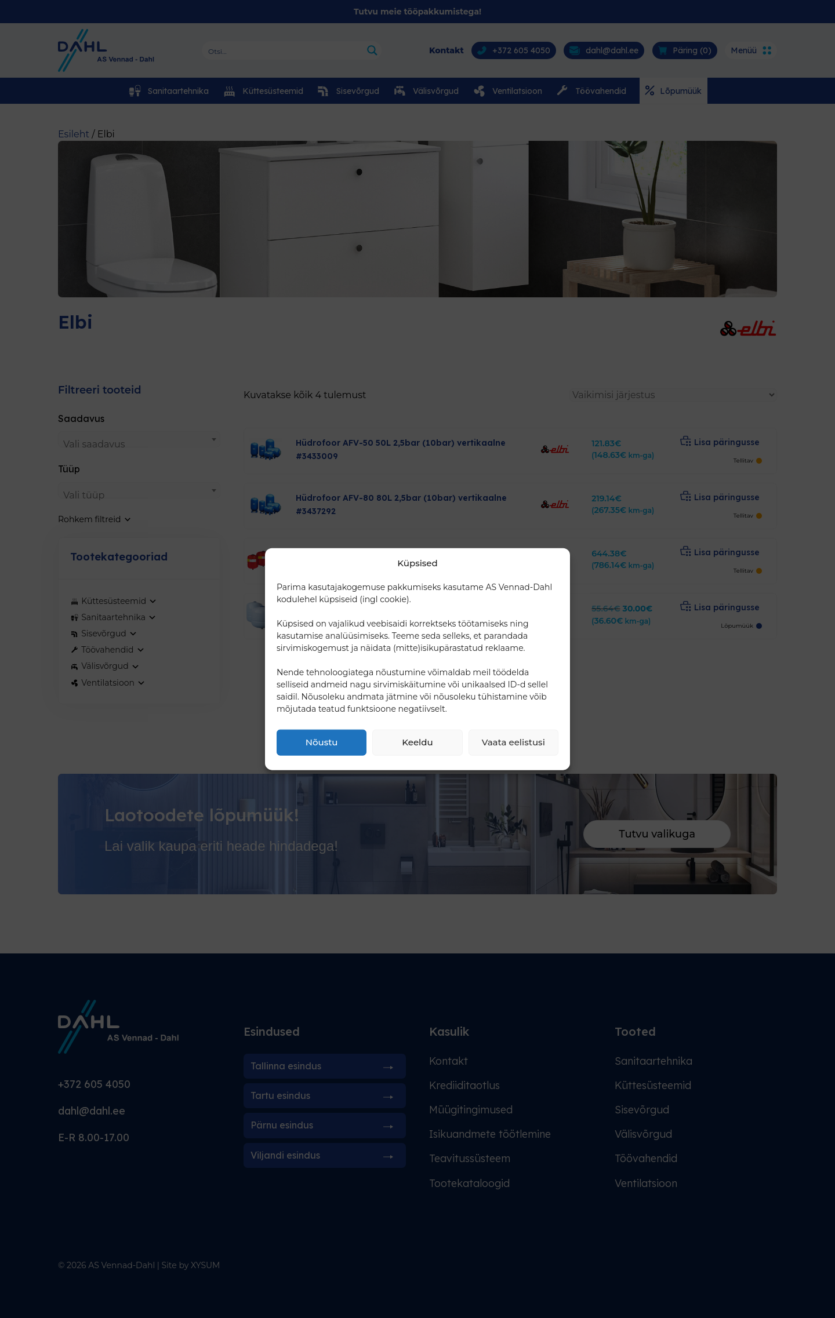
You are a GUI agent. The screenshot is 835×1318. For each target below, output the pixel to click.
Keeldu (417, 742)
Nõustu (322, 742)
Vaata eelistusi (513, 742)
